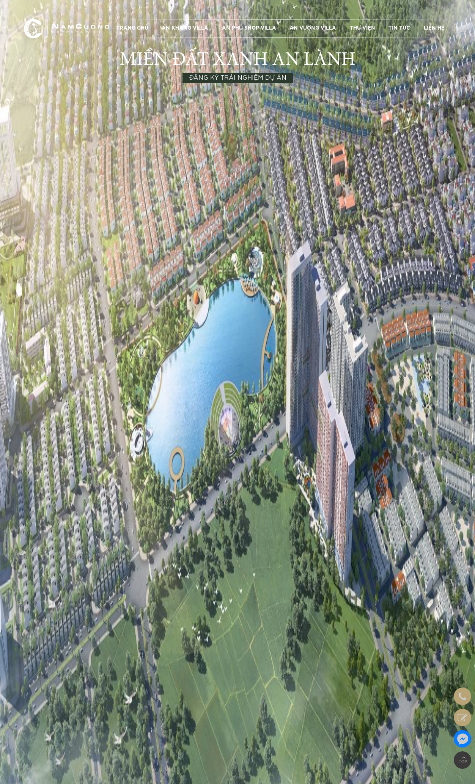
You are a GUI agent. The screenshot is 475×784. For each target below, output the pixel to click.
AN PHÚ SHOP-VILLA (249, 28)
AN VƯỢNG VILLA (312, 28)
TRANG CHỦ (132, 28)
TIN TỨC (399, 28)
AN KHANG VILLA (185, 28)
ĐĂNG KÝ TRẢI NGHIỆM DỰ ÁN (237, 78)
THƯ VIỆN (362, 28)
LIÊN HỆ (434, 28)
